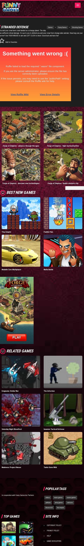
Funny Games (55, 27)
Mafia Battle (48, 272)
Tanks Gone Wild (50, 470)
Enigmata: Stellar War (10, 393)
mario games (58, 500)
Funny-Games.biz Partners (25, 498)
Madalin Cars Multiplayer (11, 272)
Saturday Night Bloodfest (12, 432)
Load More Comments (75, 191)
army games (59, 505)
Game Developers (54, 544)
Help (49, 538)
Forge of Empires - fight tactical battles (63, 148)
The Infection (49, 393)
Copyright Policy (54, 528)
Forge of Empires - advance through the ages (21, 148)
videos (48, 500)
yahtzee (48, 505)
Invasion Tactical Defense (54, 432)
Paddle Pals (48, 234)
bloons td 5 (49, 510)
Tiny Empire (6, 234)
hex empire (60, 510)
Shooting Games (70, 27)
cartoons (70, 505)
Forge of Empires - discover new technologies (21, 186)
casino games (71, 500)
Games (43, 27)
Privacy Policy (53, 533)
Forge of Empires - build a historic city (63, 186)
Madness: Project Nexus (11, 470)
